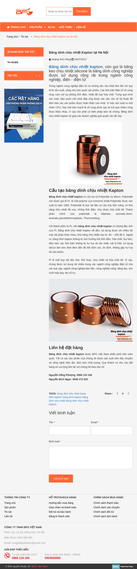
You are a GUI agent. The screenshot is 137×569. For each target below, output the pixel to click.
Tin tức (24, 36)
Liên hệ (8, 516)
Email (95, 422)
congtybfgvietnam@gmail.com (28, 542)
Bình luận (54, 441)
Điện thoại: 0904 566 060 (18, 537)
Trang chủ (10, 502)
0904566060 (53, 558)
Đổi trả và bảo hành (60, 511)
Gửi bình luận (60, 478)
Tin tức (8, 511)
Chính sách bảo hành (105, 516)
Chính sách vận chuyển (106, 507)
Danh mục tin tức (21, 51)
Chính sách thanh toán (106, 502)
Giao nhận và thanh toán (62, 507)
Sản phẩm (10, 507)
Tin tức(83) (12, 62)
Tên (52, 422)
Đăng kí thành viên (59, 516)
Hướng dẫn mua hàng (61, 502)
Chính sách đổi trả (103, 511)
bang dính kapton (72, 397)
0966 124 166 (20, 558)
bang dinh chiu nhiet (68, 393)
